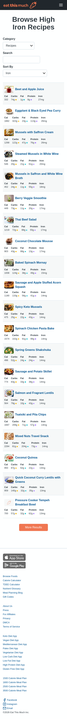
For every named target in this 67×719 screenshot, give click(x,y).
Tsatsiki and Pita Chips (30, 414)
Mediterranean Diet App (15, 644)
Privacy (6, 618)
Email (8, 708)
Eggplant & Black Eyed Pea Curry (38, 110)
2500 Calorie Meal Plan (15, 686)
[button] (18, 45)
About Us (7, 606)
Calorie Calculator (12, 580)
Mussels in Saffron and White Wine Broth (39, 176)
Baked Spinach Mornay (31, 262)
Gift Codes (8, 596)
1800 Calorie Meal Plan (15, 682)
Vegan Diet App (11, 640)
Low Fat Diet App (11, 660)
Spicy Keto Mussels (28, 307)
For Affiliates (9, 614)
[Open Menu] (61, 5)
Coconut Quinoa (26, 457)
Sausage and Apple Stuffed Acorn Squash (38, 285)
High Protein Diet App (14, 664)
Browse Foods (10, 576)
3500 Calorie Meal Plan (15, 690)
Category (9, 38)
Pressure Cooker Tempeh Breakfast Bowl (32, 502)
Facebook (10, 700)
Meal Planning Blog (13, 592)
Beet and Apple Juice (29, 89)
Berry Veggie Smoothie (30, 198)
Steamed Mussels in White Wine (37, 154)
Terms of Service (11, 626)
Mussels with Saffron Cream (34, 132)
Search (7, 52)
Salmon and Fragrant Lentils (34, 393)
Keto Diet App (10, 636)
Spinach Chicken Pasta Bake (34, 328)
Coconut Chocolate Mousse (34, 241)
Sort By (8, 66)
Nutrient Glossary (12, 588)
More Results (33, 527)
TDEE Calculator (11, 584)
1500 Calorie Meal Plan (15, 678)
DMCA (6, 622)
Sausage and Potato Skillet (33, 371)
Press (6, 610)
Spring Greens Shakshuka (33, 350)
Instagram (10, 704)
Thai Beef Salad (25, 219)
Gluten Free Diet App (13, 669)
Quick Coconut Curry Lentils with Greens (37, 479)
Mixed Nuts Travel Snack (32, 436)
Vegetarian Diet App (13, 652)
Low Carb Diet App (12, 656)
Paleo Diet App (10, 648)
